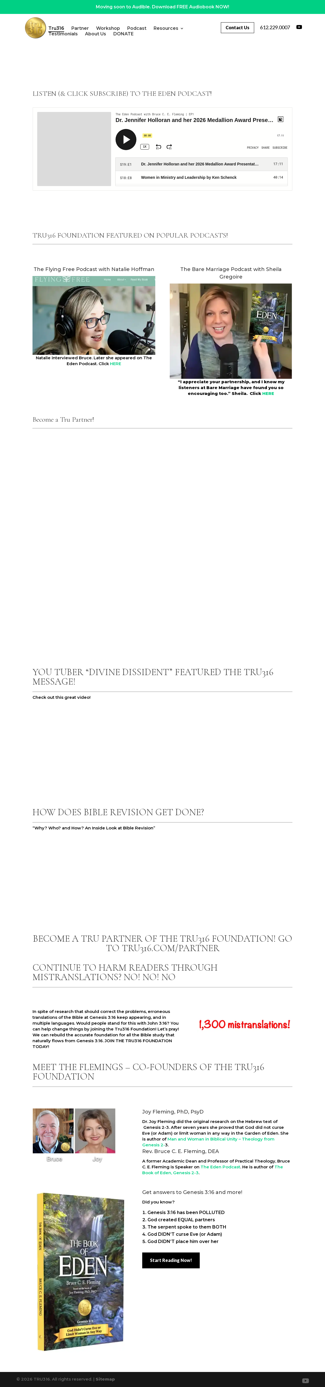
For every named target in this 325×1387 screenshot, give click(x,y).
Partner (93, 28)
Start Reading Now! (171, 1260)
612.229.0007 (275, 27)
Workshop (121, 28)
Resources (179, 28)
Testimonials (76, 34)
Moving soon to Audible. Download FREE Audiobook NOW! (162, 6)
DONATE (137, 34)
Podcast (150, 28)
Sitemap (105, 1379)
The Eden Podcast (220, 1166)
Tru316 (70, 28)
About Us (108, 34)
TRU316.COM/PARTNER (170, 948)
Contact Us (237, 27)
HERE (115, 363)
